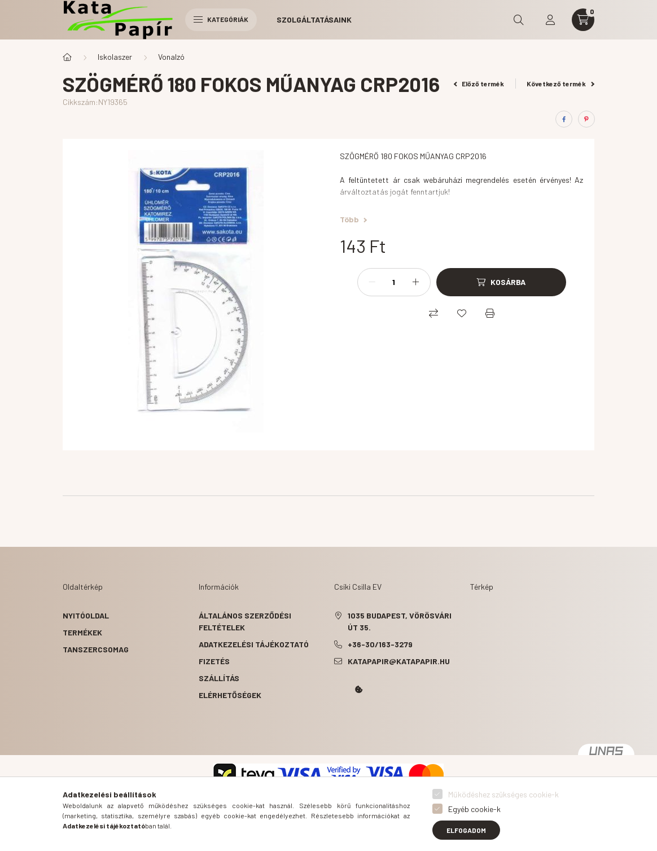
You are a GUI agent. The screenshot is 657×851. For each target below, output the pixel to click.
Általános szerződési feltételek (245, 621)
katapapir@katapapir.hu (399, 661)
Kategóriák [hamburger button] (221, 19)
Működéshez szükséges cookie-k (503, 794)
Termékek (82, 632)
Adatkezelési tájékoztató (254, 644)
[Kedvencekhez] (461, 313)
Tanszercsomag (96, 649)
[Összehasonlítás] (433, 313)
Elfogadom (466, 830)
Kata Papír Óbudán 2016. (336, 721)
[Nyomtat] (490, 313)
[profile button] (550, 19)
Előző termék (479, 83)
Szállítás (219, 678)
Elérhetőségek (230, 695)
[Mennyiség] (394, 282)
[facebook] (563, 119)
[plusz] (416, 282)
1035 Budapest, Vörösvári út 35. (400, 621)
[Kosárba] (501, 282)
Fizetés (214, 661)
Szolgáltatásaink (314, 19)
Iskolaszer (115, 57)
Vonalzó (171, 57)
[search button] (518, 19)
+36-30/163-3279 (380, 644)
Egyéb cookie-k (474, 809)
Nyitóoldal (86, 615)
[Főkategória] (67, 57)
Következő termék (560, 83)
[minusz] (371, 282)
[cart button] (583, 19)
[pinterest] (586, 119)
